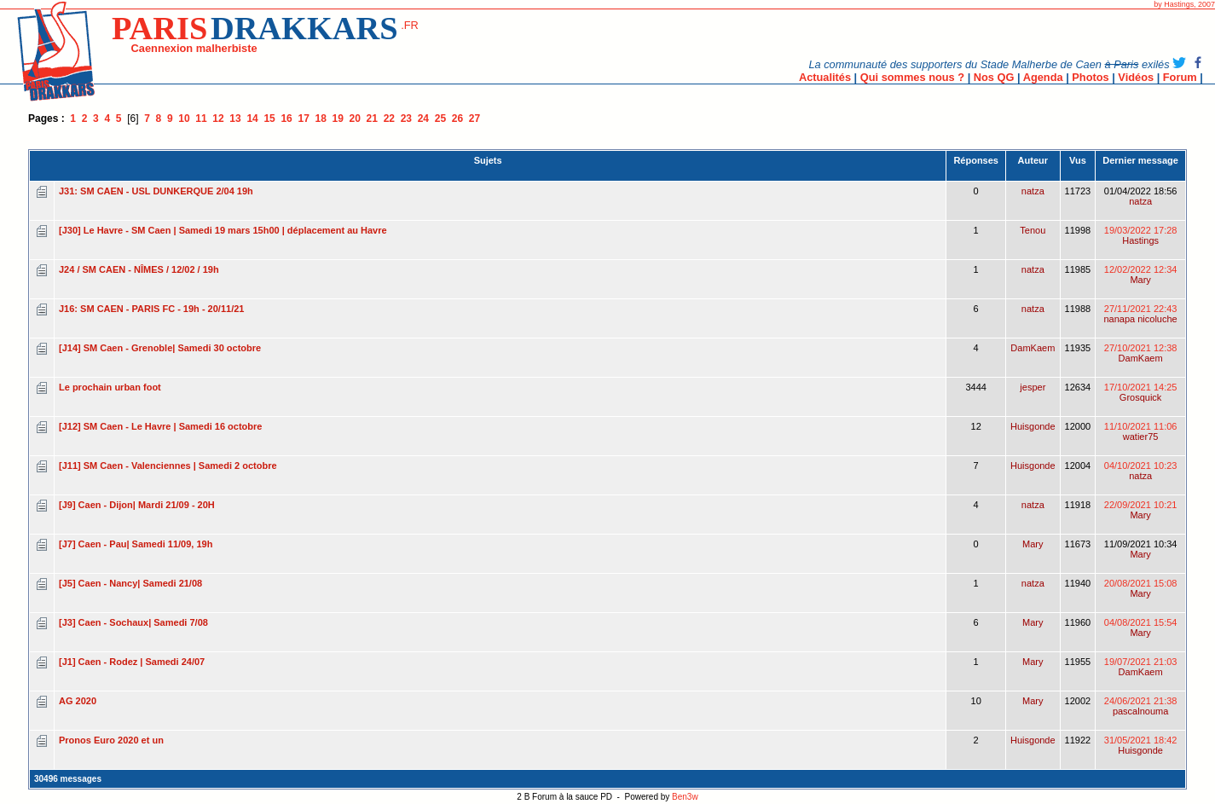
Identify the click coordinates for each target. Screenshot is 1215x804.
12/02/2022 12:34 (1140, 274)
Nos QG (994, 77)
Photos (1090, 77)
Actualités (825, 77)
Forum (1180, 77)
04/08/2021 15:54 (1140, 627)
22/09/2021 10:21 (1140, 510)
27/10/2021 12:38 (1140, 353)
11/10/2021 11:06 (1140, 431)
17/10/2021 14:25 (1140, 392)
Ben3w (685, 796)
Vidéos (1136, 77)
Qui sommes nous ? (912, 77)
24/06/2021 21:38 (1140, 706)
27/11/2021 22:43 (1140, 314)
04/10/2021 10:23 (1140, 470)
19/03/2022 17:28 (1140, 235)
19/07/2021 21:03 (1140, 667)
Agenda (1043, 77)
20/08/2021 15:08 (1140, 588)
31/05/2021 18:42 (1140, 745)
